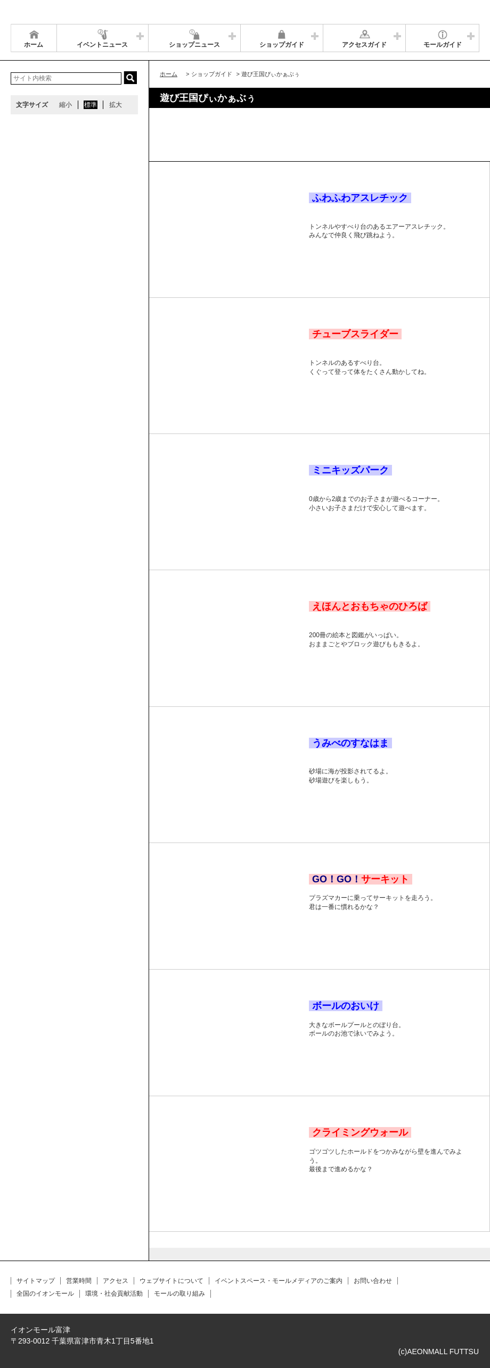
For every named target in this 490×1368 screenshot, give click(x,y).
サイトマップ (36, 1280)
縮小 (65, 105)
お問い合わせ (373, 1280)
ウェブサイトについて (171, 1280)
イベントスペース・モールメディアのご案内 (278, 1280)
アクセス (115, 1280)
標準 (90, 105)
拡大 (115, 105)
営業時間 (79, 1280)
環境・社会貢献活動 (114, 1293)
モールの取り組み (179, 1293)
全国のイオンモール (45, 1293)
